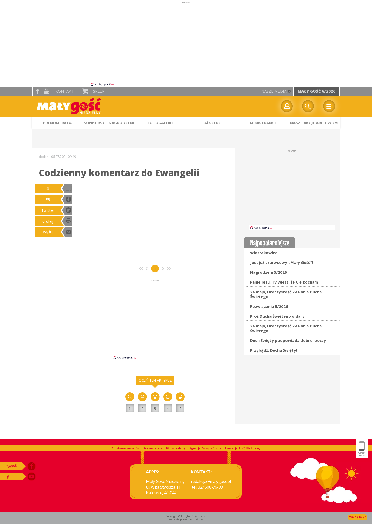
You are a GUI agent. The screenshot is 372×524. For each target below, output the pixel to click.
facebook (37, 91)
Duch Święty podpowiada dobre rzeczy (288, 340)
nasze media (273, 91)
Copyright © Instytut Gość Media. (186, 516)
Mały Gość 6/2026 (316, 91)
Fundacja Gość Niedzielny (242, 448)
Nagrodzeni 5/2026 (268, 272)
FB (47, 199)
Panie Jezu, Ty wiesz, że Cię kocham (284, 282)
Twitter (48, 210)
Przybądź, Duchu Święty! (273, 350)
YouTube (46, 91)
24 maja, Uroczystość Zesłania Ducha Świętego (286, 294)
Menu (329, 106)
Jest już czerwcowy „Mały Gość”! (281, 262)
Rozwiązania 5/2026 (269, 306)
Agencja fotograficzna (205, 448)
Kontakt (64, 91)
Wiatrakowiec (263, 252)
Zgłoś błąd (357, 517)
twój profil (287, 106)
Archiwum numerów (126, 448)
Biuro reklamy (176, 448)
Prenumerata (152, 448)
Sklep (99, 91)
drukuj (47, 221)
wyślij (48, 231)
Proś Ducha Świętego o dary (277, 316)
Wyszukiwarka (308, 106)
